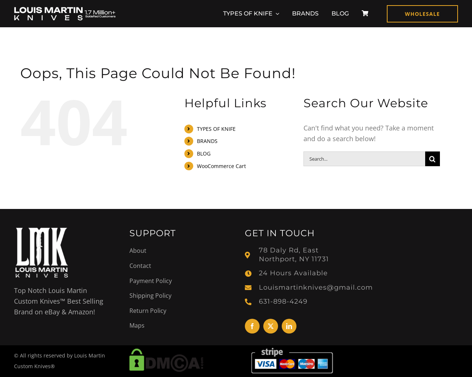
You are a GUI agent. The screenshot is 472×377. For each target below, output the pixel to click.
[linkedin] (289, 326)
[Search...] (364, 158)
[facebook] (252, 326)
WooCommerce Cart (221, 166)
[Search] (432, 158)
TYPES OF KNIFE (216, 128)
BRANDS (207, 140)
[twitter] (270, 326)
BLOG (204, 153)
